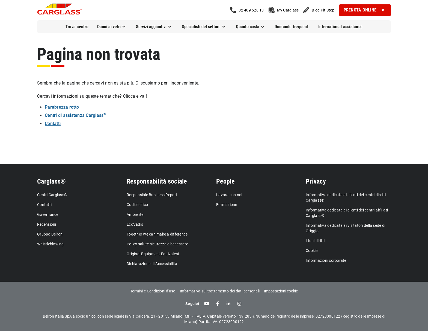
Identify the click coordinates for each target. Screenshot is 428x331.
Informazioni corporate (326, 260)
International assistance (340, 26)
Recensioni (46, 224)
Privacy (316, 181)
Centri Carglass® (52, 195)
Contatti (44, 204)
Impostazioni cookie (281, 291)
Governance (47, 214)
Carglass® (51, 181)
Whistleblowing (50, 244)
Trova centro (77, 26)
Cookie (312, 250)
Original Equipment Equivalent (153, 254)
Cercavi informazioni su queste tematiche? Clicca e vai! (92, 96)
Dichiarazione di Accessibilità (152, 264)
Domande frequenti (292, 26)
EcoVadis (135, 224)
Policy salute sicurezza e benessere (157, 244)
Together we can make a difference (157, 234)
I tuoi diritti (315, 241)
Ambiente (135, 214)
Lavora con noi (229, 195)
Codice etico (137, 204)
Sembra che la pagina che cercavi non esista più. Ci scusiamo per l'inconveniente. (118, 83)
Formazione (226, 204)
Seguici (192, 303)
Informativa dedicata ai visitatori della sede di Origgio (345, 228)
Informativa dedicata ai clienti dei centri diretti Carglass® (346, 197)
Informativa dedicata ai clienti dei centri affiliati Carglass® (347, 213)
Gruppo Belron (50, 234)
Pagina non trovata (98, 54)
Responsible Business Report (152, 195)
